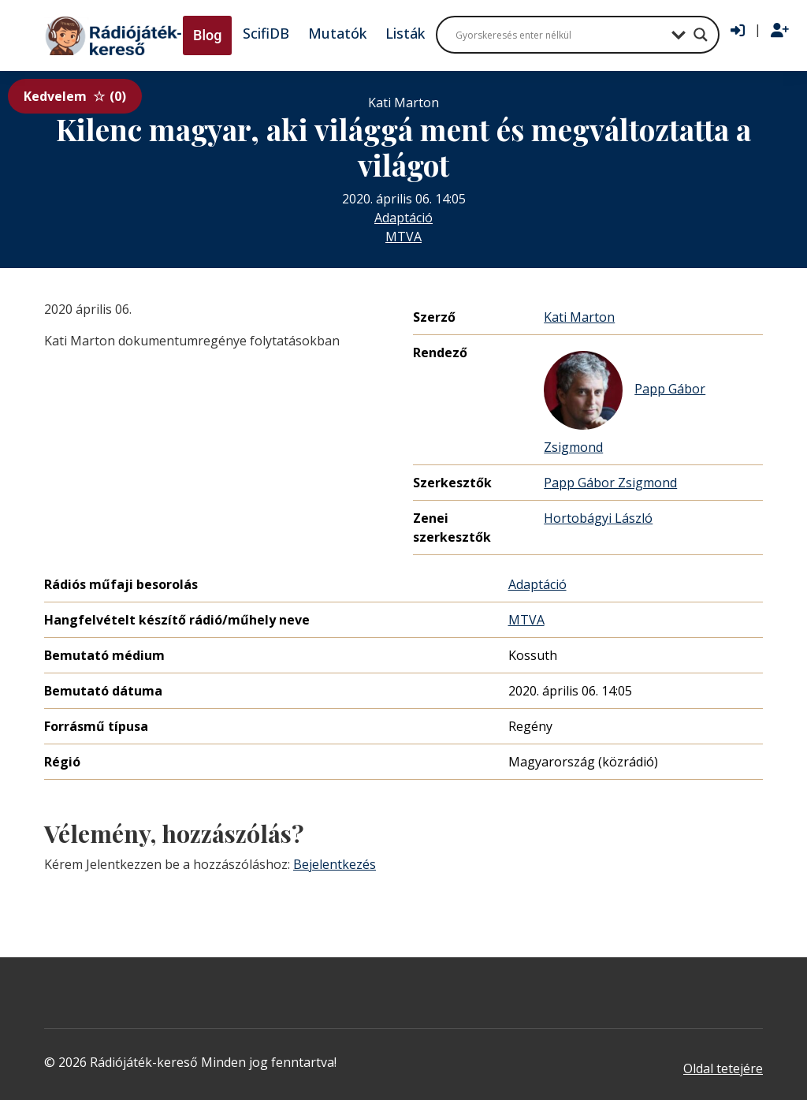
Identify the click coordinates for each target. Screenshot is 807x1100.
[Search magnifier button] (701, 35)
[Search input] (560, 35)
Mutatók (337, 33)
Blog (207, 35)
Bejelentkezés (334, 864)
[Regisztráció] (780, 31)
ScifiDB (266, 33)
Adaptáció (403, 217)
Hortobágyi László (598, 518)
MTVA (403, 236)
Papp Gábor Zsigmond (624, 403)
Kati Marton (579, 317)
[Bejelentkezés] (738, 31)
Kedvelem (75, 96)
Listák (405, 33)
